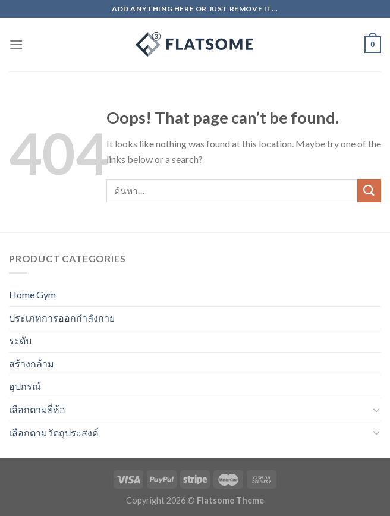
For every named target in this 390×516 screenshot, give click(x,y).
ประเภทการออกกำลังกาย (62, 317)
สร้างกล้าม (31, 363)
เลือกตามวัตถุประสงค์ (54, 432)
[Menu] (16, 44)
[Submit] (369, 190)
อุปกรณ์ (25, 386)
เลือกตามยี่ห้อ (37, 409)
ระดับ (20, 340)
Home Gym (32, 294)
